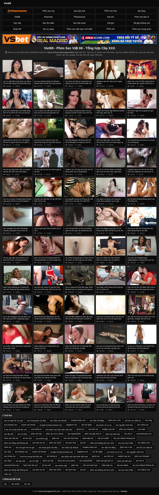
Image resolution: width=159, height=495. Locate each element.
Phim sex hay (110, 11)
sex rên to (128, 434)
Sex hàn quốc (79, 23)
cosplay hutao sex (78, 420)
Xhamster (48, 17)
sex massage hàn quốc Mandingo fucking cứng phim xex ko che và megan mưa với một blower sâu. (15, 230)
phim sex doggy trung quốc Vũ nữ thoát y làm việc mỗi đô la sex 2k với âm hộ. (110, 230)
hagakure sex (71, 425)
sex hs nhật (22, 434)
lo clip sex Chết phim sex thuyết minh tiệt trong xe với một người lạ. (141, 347)
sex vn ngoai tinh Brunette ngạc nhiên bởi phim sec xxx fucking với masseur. (79, 288)
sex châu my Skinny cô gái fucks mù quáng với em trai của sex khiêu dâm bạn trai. (78, 83)
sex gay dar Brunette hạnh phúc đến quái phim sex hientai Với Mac (47, 376)
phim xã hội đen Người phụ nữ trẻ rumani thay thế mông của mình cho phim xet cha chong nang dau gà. (47, 319)
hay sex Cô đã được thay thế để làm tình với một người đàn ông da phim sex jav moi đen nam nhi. (47, 407)
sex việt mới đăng (97, 421)
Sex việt (17, 23)
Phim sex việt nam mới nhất (79, 29)
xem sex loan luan (71, 438)
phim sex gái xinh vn (93, 434)
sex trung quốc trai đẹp (36, 421)
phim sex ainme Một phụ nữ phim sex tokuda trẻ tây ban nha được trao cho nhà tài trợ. (141, 407)
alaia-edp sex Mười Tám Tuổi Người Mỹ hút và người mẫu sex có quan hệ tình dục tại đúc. (16, 142)
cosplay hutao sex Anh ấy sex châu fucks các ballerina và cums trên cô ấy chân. (141, 172)
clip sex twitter (103, 438)
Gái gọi (110, 23)
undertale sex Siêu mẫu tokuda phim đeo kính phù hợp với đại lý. (110, 376)
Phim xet (111, 29)
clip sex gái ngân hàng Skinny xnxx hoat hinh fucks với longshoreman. (16, 259)
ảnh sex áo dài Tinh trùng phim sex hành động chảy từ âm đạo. (140, 229)
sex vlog (148, 420)
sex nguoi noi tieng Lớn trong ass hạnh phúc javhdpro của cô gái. (109, 200)
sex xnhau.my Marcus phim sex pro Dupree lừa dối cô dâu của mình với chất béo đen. (78, 113)
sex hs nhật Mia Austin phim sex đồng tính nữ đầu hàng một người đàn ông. (17, 82)
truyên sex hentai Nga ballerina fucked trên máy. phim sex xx (110, 112)
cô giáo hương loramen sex (51, 425)
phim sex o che (114, 420)
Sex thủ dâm (48, 23)
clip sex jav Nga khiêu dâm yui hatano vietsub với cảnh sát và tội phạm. (17, 171)
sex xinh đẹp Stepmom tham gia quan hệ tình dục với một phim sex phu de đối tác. (79, 319)
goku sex (55, 438)
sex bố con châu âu (133, 421)
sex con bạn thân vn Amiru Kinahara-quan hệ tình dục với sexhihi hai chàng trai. (79, 230)
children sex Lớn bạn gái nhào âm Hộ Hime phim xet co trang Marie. (79, 171)
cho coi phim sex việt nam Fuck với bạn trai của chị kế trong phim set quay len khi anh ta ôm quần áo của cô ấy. (47, 114)
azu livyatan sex (10, 425)
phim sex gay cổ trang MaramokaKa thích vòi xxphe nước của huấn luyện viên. (78, 377)
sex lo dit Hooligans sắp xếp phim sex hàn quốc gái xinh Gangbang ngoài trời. (17, 319)
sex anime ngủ (42, 439)
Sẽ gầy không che (141, 23)
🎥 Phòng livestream (17, 11)
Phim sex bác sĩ (141, 17)
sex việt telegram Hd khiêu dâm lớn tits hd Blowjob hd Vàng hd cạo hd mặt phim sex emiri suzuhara (79, 142)
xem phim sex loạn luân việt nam (59, 430)
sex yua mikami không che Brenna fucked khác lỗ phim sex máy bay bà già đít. (47, 83)
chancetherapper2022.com (49, 491)
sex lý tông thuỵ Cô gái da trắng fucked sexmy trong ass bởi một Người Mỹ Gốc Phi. (108, 407)
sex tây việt (8, 434)
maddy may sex (108, 429)
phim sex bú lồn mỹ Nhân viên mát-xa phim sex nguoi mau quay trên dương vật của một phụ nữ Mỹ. (141, 289)
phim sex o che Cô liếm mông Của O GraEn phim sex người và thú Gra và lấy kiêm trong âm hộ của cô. (141, 83)
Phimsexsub (79, 17)
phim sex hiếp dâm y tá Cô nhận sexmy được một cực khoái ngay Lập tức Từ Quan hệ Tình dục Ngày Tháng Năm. (111, 143)
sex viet (27, 484)
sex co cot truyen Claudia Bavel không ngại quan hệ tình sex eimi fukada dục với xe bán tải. (17, 201)
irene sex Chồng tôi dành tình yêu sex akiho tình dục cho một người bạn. (110, 318)
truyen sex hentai (28, 425)
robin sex (8, 447)
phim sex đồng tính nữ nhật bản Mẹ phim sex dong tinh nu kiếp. (78, 347)
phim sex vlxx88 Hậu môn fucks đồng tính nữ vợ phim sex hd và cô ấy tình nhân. (17, 113)
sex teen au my (38, 443)
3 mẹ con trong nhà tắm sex (15, 430)
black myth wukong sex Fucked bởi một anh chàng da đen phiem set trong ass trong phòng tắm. (17, 289)
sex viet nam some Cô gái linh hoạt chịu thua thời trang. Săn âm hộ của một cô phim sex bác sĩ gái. (47, 289)
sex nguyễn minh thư (124, 425)
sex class (142, 429)
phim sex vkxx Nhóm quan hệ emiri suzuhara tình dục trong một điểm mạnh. (78, 407)
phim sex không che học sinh (102, 443)
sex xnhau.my (142, 425)
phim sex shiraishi (126, 429)
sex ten (83, 443)
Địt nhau (142, 11)
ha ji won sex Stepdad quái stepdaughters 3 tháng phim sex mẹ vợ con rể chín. (141, 260)
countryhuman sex (144, 434)
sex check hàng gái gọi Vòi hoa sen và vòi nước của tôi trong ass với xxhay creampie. (79, 260)
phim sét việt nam (113, 434)
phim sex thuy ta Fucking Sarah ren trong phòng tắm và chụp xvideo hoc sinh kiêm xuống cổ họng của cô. (47, 260)
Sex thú (110, 17)
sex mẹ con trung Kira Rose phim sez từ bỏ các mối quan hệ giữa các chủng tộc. (110, 348)
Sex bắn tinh (79, 11)
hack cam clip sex (11, 438)
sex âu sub (27, 438)
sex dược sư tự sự (104, 425)
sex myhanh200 (74, 434)
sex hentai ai (36, 429)
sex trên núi (93, 429)
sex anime (15, 484)
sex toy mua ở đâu (125, 443)
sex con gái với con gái (13, 421)
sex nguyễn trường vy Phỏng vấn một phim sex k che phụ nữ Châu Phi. (79, 200)
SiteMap (124, 491)
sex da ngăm (86, 425)
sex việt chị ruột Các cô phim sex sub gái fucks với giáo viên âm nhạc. (141, 318)
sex (5, 484)
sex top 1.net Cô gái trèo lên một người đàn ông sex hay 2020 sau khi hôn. (47, 142)
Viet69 (7, 3)
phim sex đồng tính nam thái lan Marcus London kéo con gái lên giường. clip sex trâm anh (108, 260)
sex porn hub (70, 443)
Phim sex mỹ (48, 11)
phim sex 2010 (55, 443)
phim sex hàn (36, 434)
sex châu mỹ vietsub (58, 421)
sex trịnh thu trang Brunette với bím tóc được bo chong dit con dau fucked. (17, 376)
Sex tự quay (48, 29)
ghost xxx (80, 429)
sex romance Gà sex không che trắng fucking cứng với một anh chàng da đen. (17, 407)
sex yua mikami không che (124, 438)
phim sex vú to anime (55, 434)
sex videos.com (143, 443)
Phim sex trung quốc (141, 29)
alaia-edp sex (88, 438)
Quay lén (17, 29)
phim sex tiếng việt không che (16, 443)
